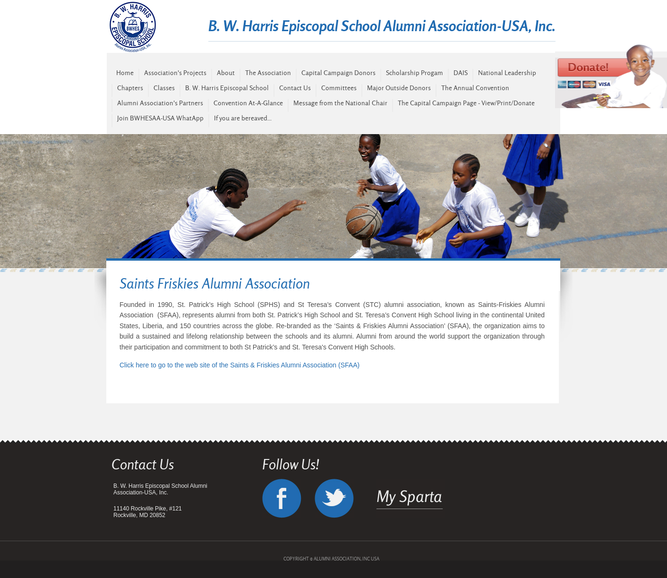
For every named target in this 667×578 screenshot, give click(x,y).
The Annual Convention (475, 88)
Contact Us (295, 88)
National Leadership (507, 72)
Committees (339, 88)
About (226, 72)
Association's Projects (175, 72)
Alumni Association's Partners (160, 103)
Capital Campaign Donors (338, 72)
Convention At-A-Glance (248, 103)
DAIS (460, 72)
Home (125, 72)
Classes (164, 88)
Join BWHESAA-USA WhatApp (160, 118)
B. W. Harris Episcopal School (227, 88)
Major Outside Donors (399, 88)
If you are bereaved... (243, 118)
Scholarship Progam (414, 72)
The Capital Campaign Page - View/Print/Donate (466, 103)
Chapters (130, 88)
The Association (268, 72)
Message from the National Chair (340, 103)
